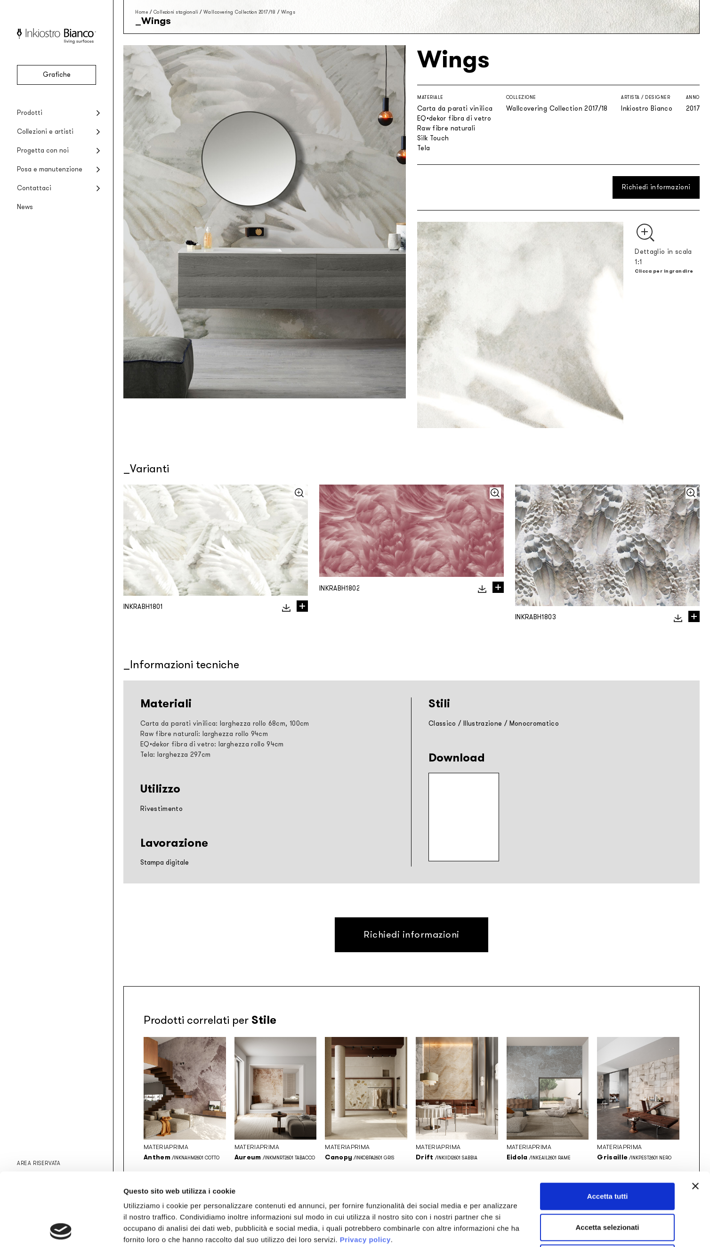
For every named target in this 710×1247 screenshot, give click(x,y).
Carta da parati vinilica (454, 108)
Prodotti (29, 112)
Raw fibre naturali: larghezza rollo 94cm (204, 733)
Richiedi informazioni (656, 187)
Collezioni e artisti (45, 131)
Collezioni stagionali (175, 12)
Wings (288, 12)
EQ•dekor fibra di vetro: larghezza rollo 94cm (212, 744)
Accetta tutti (607, 1123)
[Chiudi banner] (695, 1113)
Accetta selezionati (607, 1154)
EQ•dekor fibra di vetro (454, 118)
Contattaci (34, 188)
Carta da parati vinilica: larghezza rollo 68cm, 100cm (224, 723)
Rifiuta (608, 1185)
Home (141, 12)
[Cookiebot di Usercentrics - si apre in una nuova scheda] (61, 1229)
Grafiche (57, 74)
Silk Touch (433, 138)
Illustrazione (482, 723)
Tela (423, 148)
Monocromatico (534, 723)
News (25, 206)
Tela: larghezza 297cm (175, 754)
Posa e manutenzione (49, 169)
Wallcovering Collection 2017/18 (239, 12)
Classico (442, 723)
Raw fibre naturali (446, 128)
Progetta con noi (43, 150)
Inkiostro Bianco (646, 108)
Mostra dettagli (495, 1228)
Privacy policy (365, 1167)
